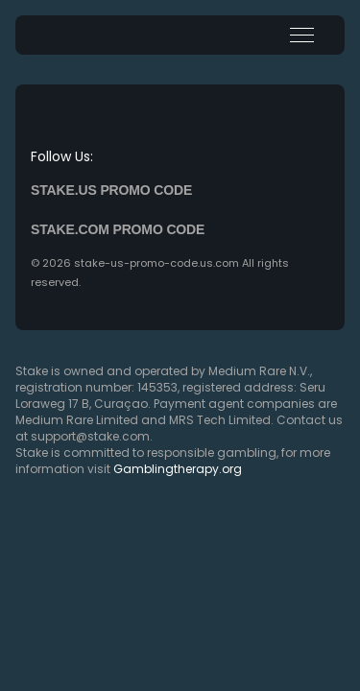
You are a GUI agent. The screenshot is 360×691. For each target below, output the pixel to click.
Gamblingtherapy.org (177, 469)
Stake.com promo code (117, 229)
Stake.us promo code (111, 190)
